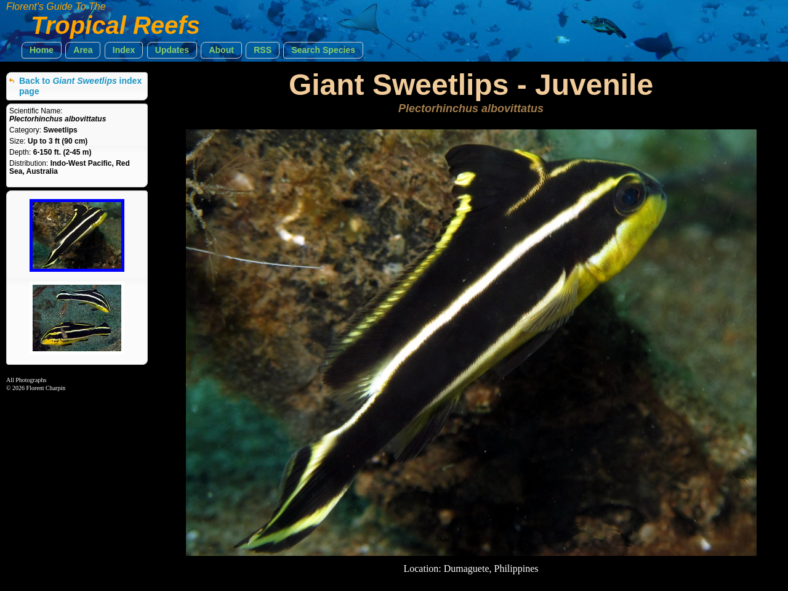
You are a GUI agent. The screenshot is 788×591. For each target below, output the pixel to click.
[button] (42, 50)
